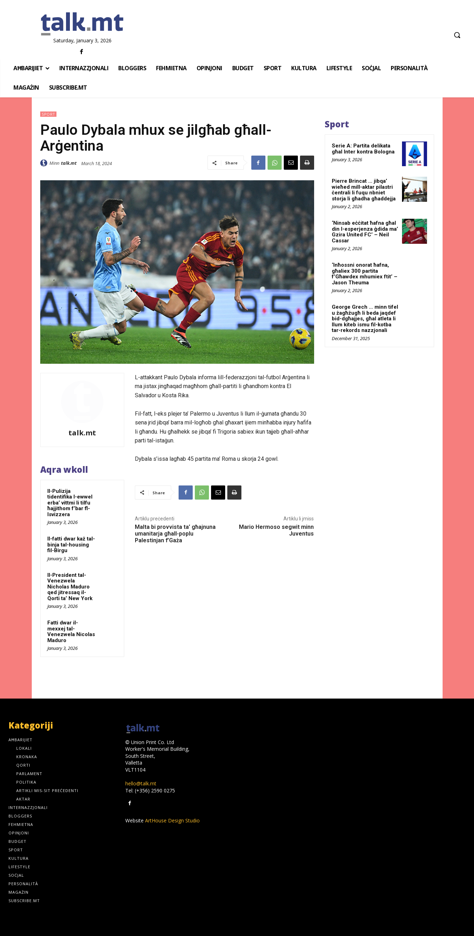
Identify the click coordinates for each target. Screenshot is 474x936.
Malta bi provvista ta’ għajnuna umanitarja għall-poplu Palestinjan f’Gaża (175, 534)
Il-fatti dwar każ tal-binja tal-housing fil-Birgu (71, 545)
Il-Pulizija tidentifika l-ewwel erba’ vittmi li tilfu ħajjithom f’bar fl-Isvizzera (69, 503)
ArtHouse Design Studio (172, 820)
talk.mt (69, 163)
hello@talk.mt (140, 783)
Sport (48, 114)
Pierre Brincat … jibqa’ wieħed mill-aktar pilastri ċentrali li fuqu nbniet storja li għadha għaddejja (364, 190)
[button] (457, 34)
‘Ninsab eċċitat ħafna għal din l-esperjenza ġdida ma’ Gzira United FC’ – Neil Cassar (365, 232)
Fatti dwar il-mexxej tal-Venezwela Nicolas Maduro (71, 632)
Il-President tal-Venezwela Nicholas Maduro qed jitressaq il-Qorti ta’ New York (69, 587)
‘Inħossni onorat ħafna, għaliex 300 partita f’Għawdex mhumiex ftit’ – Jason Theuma (364, 274)
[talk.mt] (82, 24)
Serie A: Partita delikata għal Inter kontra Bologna (363, 149)
